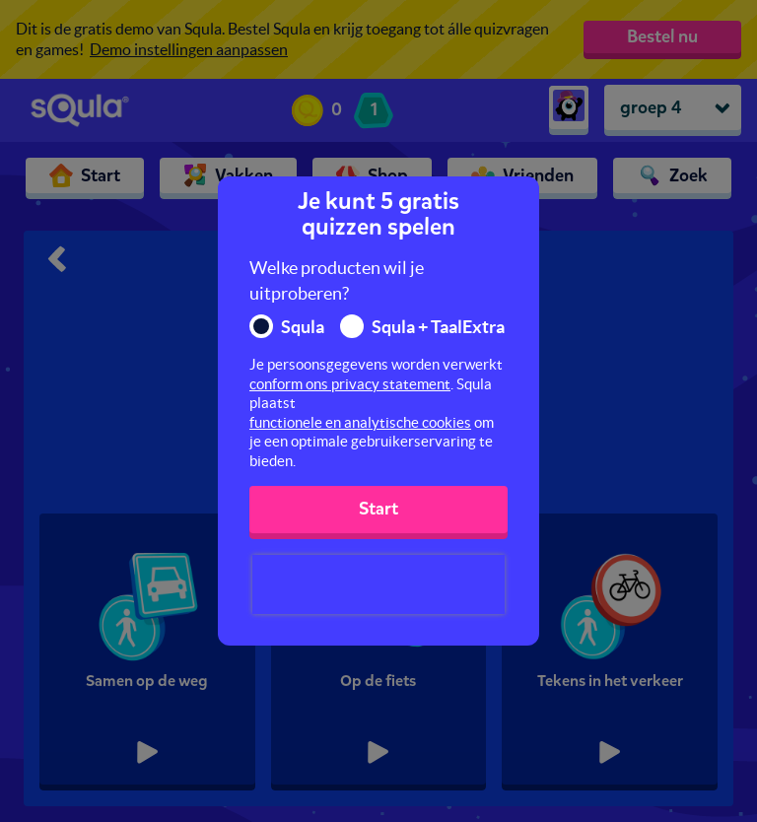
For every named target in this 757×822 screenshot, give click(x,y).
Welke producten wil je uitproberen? (336, 280)
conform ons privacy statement (349, 384)
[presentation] (378, 584)
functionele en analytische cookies (360, 422)
